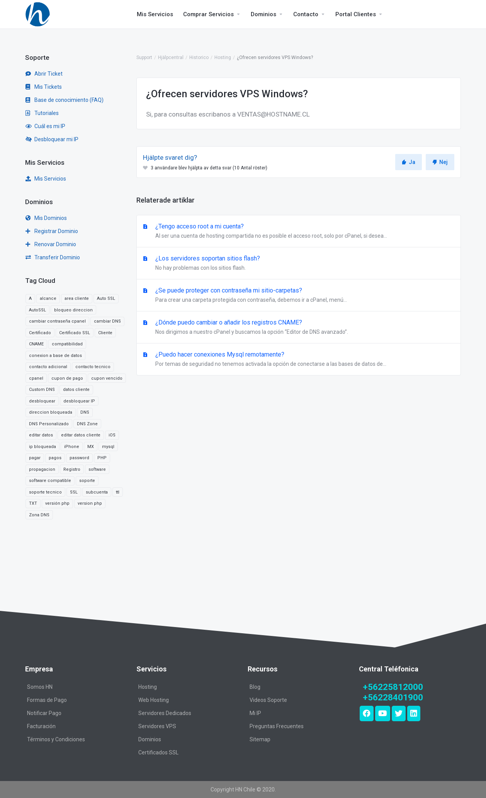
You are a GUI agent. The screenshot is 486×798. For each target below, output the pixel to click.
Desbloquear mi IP (51, 139)
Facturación (41, 726)
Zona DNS (39, 514)
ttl (117, 492)
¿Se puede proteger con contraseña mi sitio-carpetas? (298, 295)
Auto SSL (106, 298)
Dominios (149, 739)
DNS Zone (87, 423)
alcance (48, 298)
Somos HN (40, 687)
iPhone (71, 446)
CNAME (36, 344)
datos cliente (76, 389)
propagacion (42, 469)
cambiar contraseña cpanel (57, 321)
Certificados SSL (158, 752)
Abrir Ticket (44, 74)
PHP (102, 457)
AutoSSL (37, 310)
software (97, 469)
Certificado (40, 332)
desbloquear (42, 401)
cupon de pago (67, 378)
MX (90, 446)
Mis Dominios (46, 218)
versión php (57, 503)
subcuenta (97, 492)
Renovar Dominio (50, 244)
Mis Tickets (43, 87)
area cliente (77, 298)
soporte (87, 480)
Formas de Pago (47, 700)
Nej (440, 162)
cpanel (36, 378)
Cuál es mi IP (45, 126)
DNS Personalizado (49, 423)
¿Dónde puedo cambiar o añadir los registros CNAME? (298, 327)
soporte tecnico (45, 492)
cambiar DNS (107, 321)
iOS (112, 435)
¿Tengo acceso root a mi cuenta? (298, 231)
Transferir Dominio (52, 257)
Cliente (105, 332)
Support (144, 57)
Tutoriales (42, 113)
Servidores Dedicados (164, 713)
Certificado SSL (74, 332)
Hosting (222, 57)
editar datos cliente (80, 435)
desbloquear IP (79, 401)
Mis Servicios (45, 179)
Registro (71, 469)
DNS (84, 412)
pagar (35, 457)
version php (90, 503)
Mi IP (255, 713)
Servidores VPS (157, 726)
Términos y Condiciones (56, 739)
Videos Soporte (268, 700)
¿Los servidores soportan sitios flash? (298, 263)
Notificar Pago (44, 713)
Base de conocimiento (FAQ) (64, 100)
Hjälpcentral (171, 57)
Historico (199, 57)
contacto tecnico (92, 366)
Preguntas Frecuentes (277, 726)
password (79, 457)
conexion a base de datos (55, 355)
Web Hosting (153, 700)
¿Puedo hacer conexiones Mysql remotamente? (298, 360)
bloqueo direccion (73, 310)
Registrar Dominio (51, 231)
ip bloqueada (42, 446)
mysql (108, 446)
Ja (408, 162)
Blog (255, 687)
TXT (33, 503)
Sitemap (260, 739)
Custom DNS (42, 389)
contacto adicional (48, 366)
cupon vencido (106, 378)
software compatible (50, 480)
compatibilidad (67, 344)
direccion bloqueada (50, 412)
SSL (74, 492)
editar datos (41, 435)
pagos (55, 457)
